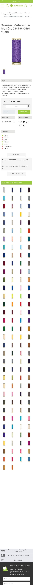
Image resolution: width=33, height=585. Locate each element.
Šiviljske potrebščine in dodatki (15, 13)
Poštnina (16, 154)
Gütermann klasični (9, 15)
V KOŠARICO (24, 112)
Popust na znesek (16, 174)
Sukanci (27, 13)
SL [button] (30, 1)
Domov (3, 13)
